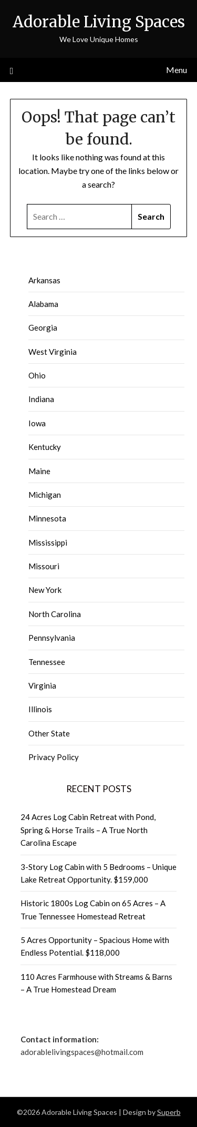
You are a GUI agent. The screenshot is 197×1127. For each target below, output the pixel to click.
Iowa (37, 423)
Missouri (43, 566)
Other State (49, 733)
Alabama (43, 304)
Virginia (42, 685)
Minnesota (47, 518)
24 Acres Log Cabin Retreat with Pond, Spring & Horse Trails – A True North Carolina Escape (87, 829)
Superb (169, 1112)
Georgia (42, 327)
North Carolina (54, 614)
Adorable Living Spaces (99, 22)
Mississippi (47, 542)
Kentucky (44, 447)
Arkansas (44, 280)
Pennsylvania (51, 637)
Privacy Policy (53, 757)
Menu (176, 70)
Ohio (37, 375)
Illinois (40, 709)
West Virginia (52, 351)
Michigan (44, 494)
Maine (39, 471)
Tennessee (46, 662)
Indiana (41, 399)
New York (44, 590)
